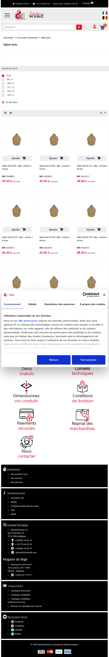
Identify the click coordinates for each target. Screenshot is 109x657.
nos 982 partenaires (25, 320)
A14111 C (83, 176)
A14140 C (46, 247)
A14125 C (8, 247)
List (10, 113)
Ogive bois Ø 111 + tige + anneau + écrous (92, 167)
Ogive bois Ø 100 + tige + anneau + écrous (55, 167)
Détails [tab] (33, 304)
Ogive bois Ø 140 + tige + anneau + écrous (55, 239)
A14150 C (83, 247)
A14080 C (8, 176)
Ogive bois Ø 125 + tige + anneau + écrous (17, 239)
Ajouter (17, 158)
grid (5, 113)
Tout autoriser (88, 359)
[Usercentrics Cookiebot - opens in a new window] (85, 294)
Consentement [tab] (12, 304)
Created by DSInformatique (65, 644)
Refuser (53, 359)
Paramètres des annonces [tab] (59, 304)
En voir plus (11, 102)
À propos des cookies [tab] (92, 304)
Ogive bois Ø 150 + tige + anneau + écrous (92, 239)
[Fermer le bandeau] (104, 295)
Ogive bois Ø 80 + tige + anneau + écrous (17, 167)
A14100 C (46, 176)
